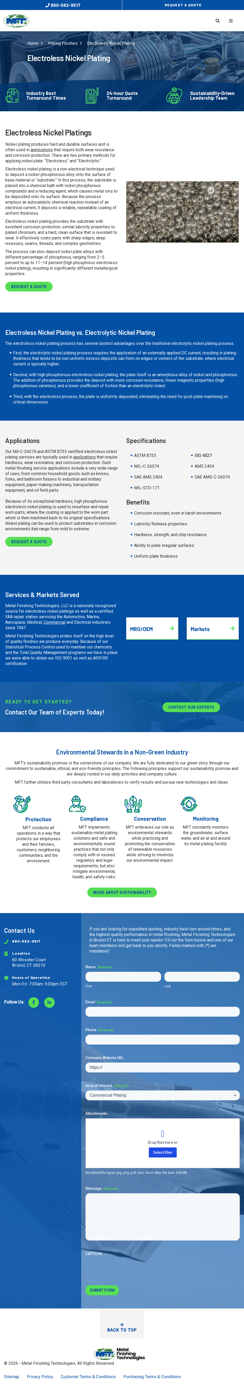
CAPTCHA (93, 1254)
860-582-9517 (62, 5)
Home (32, 43)
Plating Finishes (63, 43)
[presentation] (125, 1268)
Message (101, 1188)
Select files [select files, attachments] (162, 1152)
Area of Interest (107, 1086)
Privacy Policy (40, 1376)
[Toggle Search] (217, 21)
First (88, 986)
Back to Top (122, 1328)
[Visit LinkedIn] (49, 1002)
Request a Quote (29, 287)
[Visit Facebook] (33, 1002)
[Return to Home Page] (122, 1354)
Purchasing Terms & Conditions (152, 1376)
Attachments (96, 1113)
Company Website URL (104, 1058)
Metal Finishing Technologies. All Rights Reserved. (68, 1363)
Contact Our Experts (191, 707)
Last (167, 986)
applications (41, 149)
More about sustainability (122, 892)
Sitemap (11, 1376)
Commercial (54, 622)
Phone (99, 1030)
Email (98, 1002)
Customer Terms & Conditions (88, 1376)
